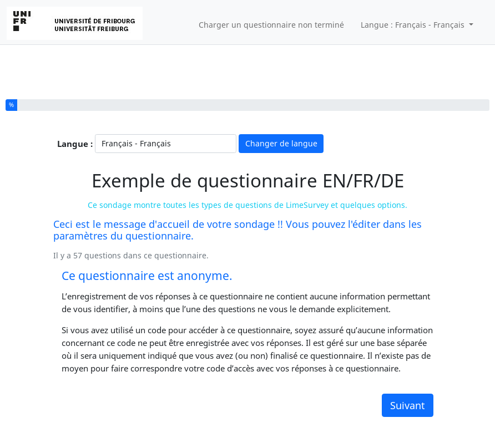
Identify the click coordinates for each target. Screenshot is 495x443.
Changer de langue (281, 143)
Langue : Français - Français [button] (414, 24)
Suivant (407, 405)
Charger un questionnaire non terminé (271, 24)
